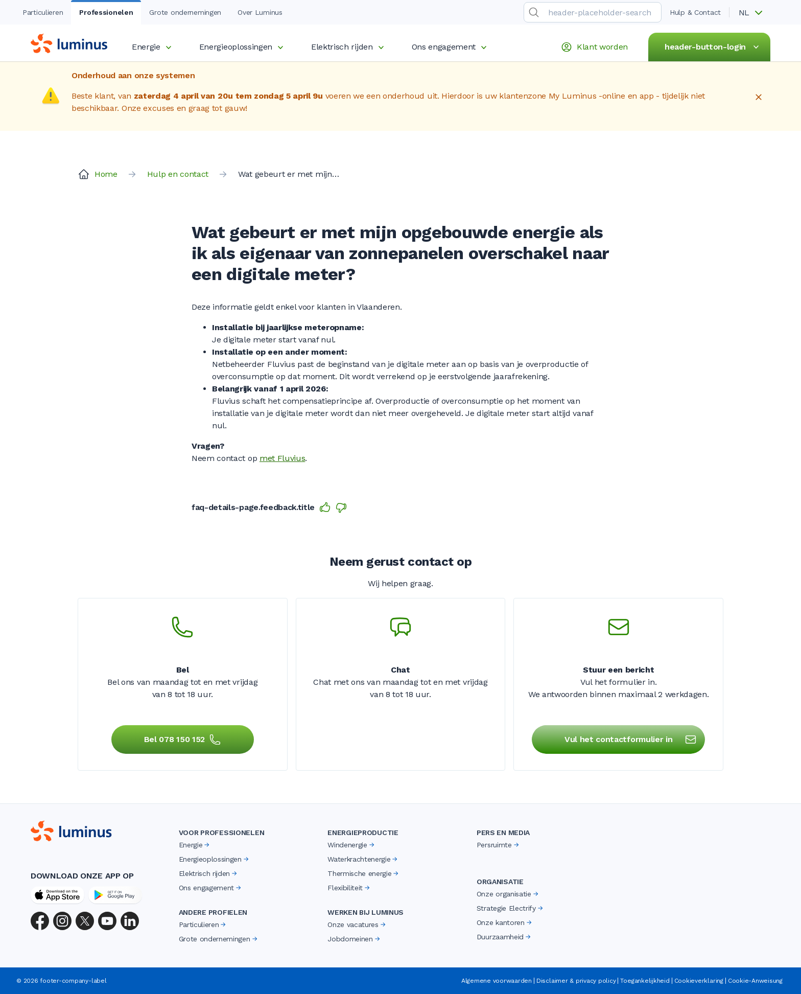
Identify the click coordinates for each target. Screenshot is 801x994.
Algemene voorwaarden (496, 981)
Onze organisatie (508, 894)
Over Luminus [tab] (260, 12)
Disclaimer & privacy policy (576, 981)
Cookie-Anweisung (755, 981)
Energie (153, 47)
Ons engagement (451, 47)
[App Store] (57, 895)
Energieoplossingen (243, 47)
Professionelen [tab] (106, 12)
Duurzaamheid (504, 937)
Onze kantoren (505, 922)
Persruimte (499, 845)
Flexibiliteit (349, 888)
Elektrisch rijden (349, 47)
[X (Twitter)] (85, 921)
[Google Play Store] (115, 895)
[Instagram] (62, 921)
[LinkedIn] (130, 921)
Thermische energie (363, 873)
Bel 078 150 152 (182, 739)
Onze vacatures (357, 924)
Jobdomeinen (354, 939)
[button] (754, 13)
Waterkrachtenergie (363, 859)
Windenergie (351, 845)
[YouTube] (107, 921)
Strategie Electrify (511, 908)
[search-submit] (534, 12)
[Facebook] (40, 921)
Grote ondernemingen (219, 939)
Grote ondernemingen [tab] (185, 12)
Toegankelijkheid (644, 981)
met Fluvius (282, 458)
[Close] (758, 97)
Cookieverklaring (698, 981)
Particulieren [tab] (42, 12)
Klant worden (594, 47)
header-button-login (713, 47)
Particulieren (203, 924)
